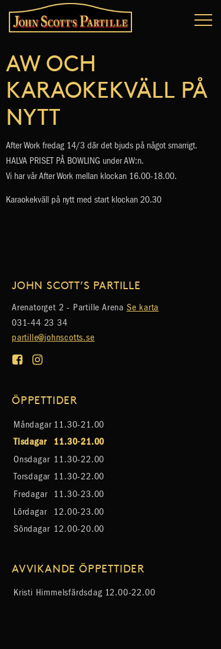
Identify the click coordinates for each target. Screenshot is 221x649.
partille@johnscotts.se (53, 337)
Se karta (143, 307)
